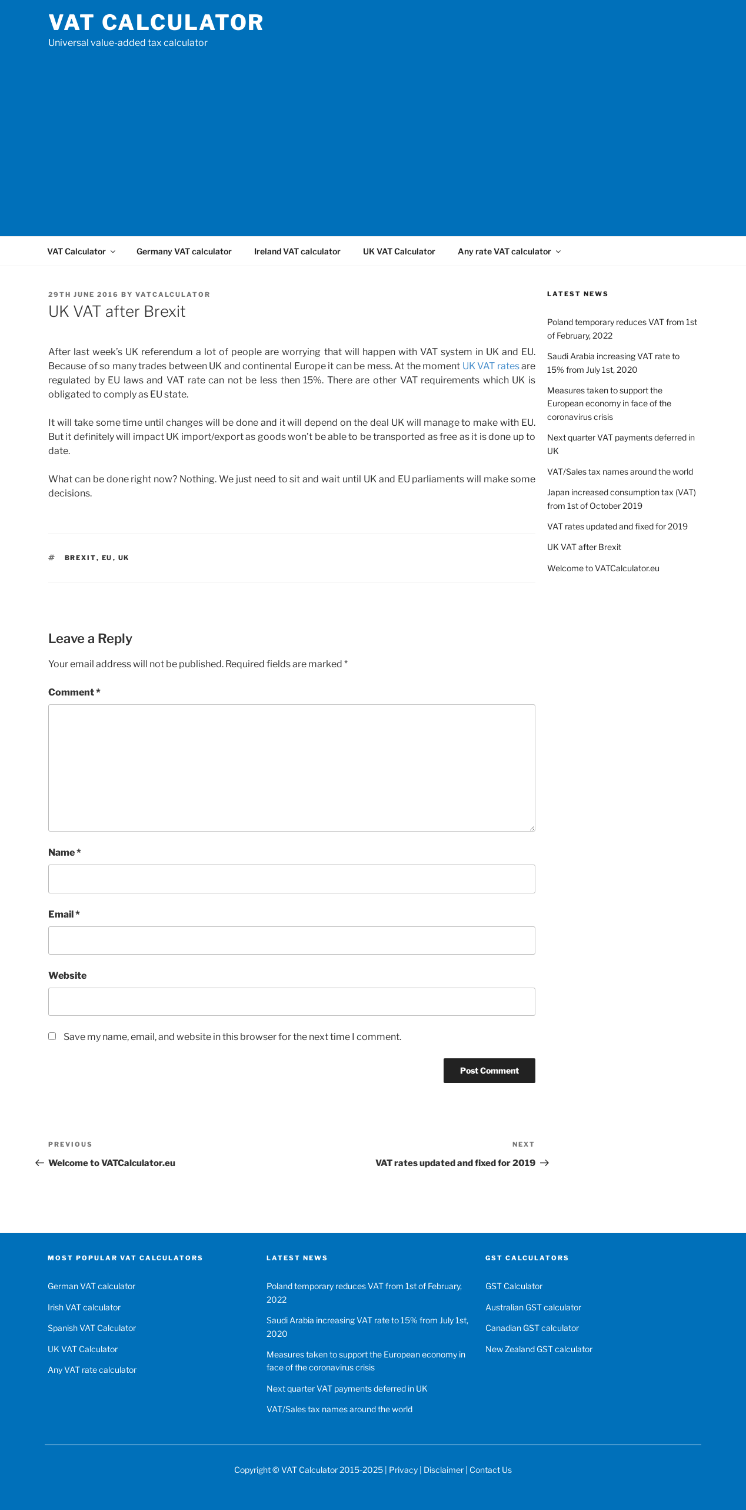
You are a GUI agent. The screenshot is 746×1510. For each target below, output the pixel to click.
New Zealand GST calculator (538, 1349)
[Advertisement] (373, 138)
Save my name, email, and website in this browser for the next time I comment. (232, 1036)
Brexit (80, 558)
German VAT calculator (91, 1286)
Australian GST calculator (533, 1307)
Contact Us (490, 1470)
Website (67, 975)
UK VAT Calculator (399, 251)
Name (64, 852)
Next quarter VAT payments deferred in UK (347, 1388)
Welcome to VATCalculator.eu (603, 568)
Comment (74, 692)
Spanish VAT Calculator (92, 1328)
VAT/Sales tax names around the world (620, 471)
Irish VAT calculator (84, 1307)
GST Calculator (513, 1286)
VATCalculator (173, 294)
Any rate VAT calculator (510, 251)
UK (124, 558)
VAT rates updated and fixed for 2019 (617, 526)
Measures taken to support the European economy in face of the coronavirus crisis (609, 403)
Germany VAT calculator (184, 251)
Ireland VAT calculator (297, 251)
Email (64, 914)
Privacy (403, 1470)
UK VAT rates (490, 366)
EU (107, 558)
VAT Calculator (156, 22)
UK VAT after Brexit (584, 547)
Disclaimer (444, 1470)
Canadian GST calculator (532, 1328)
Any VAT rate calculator (92, 1370)
